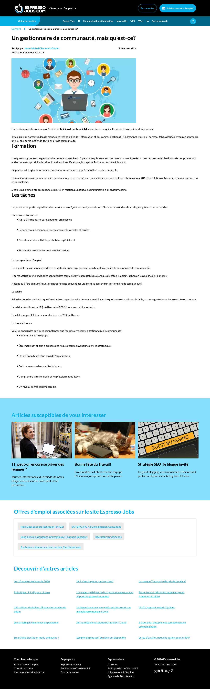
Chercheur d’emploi (61, 8)
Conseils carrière (23, 668)
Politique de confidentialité (122, 668)
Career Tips (68, 21)
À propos (112, 664)
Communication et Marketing (98, 21)
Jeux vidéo (121, 21)
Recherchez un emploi (26, 664)
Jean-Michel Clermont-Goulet (42, 48)
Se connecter (147, 8)
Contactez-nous (70, 672)
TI (79, 21)
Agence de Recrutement (120, 676)
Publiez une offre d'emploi (177, 8)
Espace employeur (71, 664)
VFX (132, 21)
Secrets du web (160, 21)
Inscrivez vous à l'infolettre (29, 672)
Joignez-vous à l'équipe (120, 672)
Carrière (16, 28)
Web (140, 21)
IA (148, 21)
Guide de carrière (27, 21)
